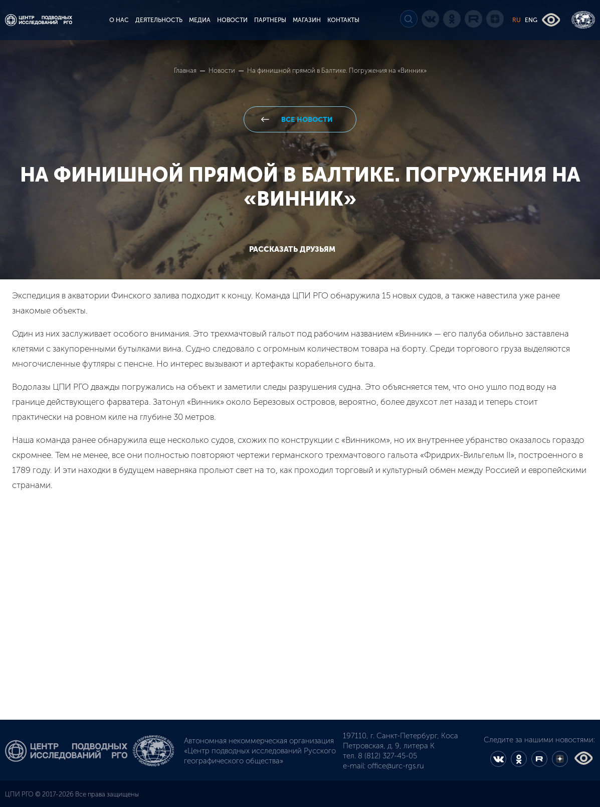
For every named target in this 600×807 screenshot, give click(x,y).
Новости (223, 70)
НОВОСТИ (232, 20)
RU (516, 20)
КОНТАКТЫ (343, 20)
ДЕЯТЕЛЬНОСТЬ (158, 20)
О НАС (119, 20)
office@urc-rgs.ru (395, 765)
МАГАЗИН (307, 20)
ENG (531, 20)
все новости (306, 119)
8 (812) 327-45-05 (387, 755)
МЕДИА (200, 20)
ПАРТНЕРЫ (270, 20)
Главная (186, 70)
